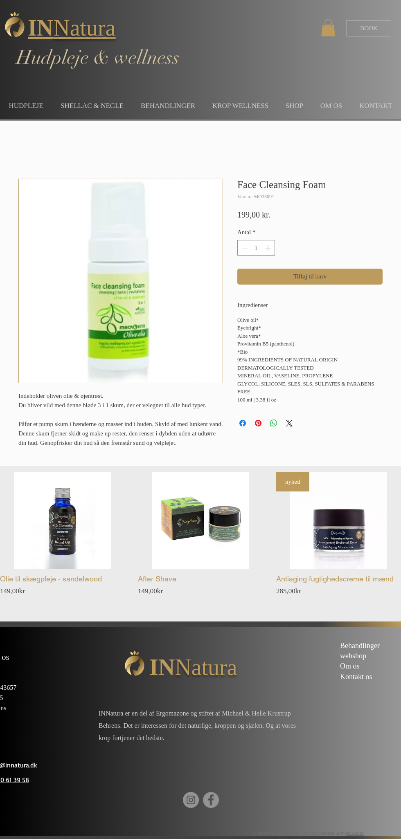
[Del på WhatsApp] (274, 423)
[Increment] (268, 248)
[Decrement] (244, 248)
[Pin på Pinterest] (258, 423)
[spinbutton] (256, 248)
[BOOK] (369, 28)
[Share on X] (289, 423)
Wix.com (355, 833)
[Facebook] (211, 800)
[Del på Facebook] (243, 423)
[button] (328, 27)
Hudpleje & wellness (98, 58)
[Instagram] (191, 800)
